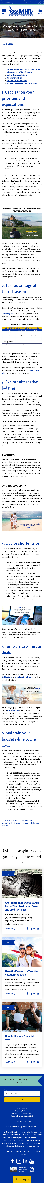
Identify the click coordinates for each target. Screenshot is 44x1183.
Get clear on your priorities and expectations (23, 69)
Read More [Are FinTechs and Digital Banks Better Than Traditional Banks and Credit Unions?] (9, 929)
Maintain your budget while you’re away (21, 83)
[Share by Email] (38, 929)
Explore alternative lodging (16, 75)
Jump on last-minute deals (16, 81)
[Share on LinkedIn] (31, 929)
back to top (21, 1179)
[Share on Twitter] (34, 929)
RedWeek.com (7, 677)
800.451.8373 (27, 1113)
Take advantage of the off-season (19, 72)
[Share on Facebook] (27, 929)
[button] (4, 11)
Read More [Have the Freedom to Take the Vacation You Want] (9, 994)
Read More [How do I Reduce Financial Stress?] (9, 1062)
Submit (22, 1100)
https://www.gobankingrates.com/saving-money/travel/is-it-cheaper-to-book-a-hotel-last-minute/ (20, 823)
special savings (13, 710)
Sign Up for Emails (11, 1090)
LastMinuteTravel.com (23, 677)
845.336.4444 (16, 1113)
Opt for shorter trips (14, 78)
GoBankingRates (8, 314)
